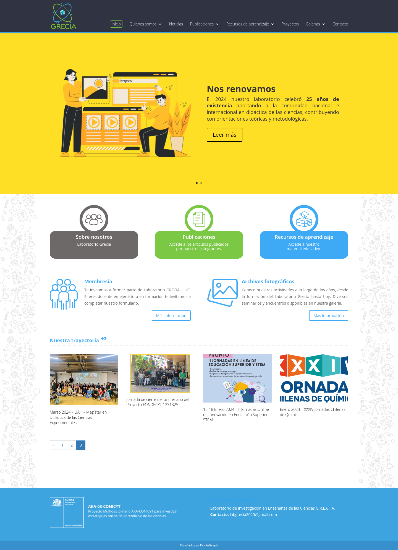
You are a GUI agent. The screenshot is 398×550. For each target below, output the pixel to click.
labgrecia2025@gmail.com (253, 514)
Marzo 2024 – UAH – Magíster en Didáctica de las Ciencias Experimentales (78, 417)
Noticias (176, 24)
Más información (171, 315)
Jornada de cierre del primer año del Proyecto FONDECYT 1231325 (158, 402)
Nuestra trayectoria (78, 340)
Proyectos (290, 24)
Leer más (224, 134)
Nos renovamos (241, 89)
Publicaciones (202, 24)
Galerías (313, 24)
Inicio (116, 24)
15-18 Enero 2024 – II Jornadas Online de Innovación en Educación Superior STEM (236, 414)
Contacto (340, 24)
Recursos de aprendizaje (247, 24)
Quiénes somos (143, 24)
